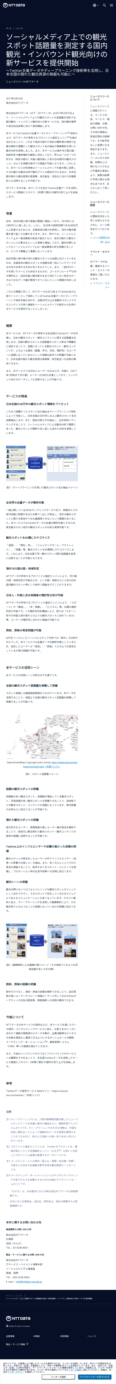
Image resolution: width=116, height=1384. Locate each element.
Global (19, 1326)
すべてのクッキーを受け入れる (94, 1377)
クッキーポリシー (15, 1372)
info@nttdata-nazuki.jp (29, 1281)
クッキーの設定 (58, 1377)
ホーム (8, 28)
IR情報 (36, 1336)
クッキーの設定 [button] (73, 1370)
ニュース (19, 28)
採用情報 (64, 1336)
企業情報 (10, 1336)
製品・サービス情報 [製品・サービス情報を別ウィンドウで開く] (15, 1344)
